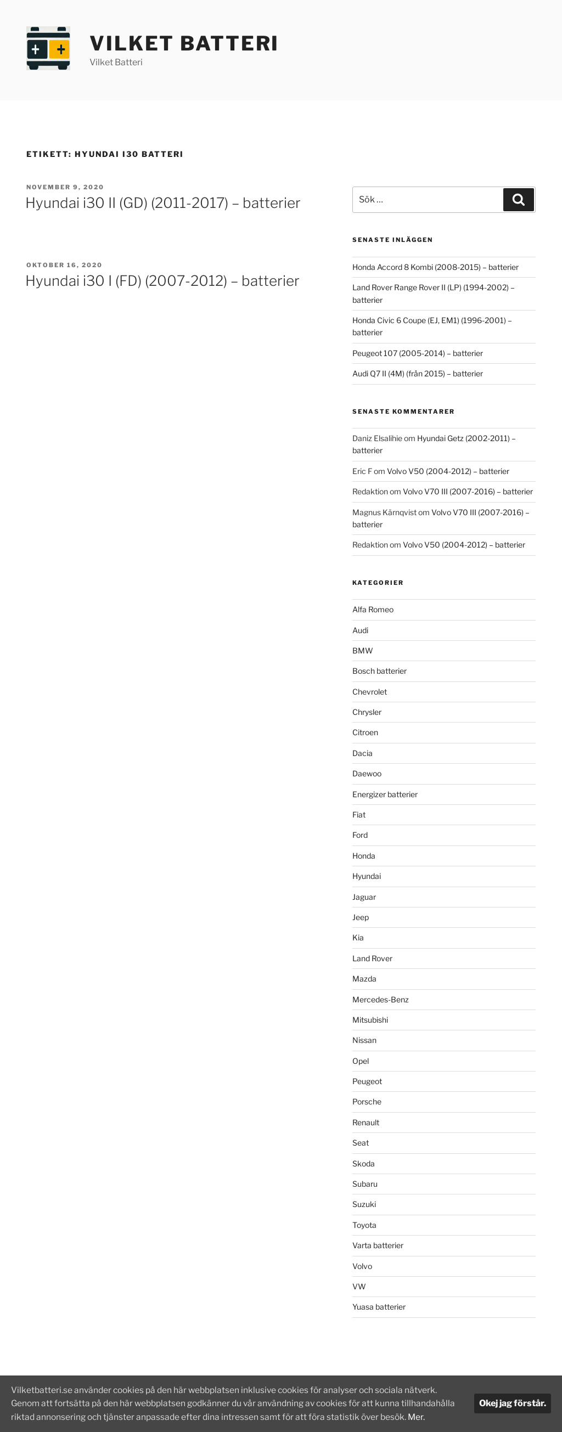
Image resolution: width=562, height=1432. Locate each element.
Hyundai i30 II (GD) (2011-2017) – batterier (163, 202)
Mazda (364, 978)
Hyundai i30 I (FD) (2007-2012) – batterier (162, 280)
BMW (362, 650)
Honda (363, 855)
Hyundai (366, 876)
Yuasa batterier (379, 1306)
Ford (360, 834)
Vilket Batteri (184, 43)
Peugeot (367, 1081)
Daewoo (366, 773)
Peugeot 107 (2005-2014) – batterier (417, 353)
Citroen (365, 732)
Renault (365, 1122)
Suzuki (364, 1204)
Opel (360, 1060)
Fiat (359, 814)
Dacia (362, 753)
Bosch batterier (379, 670)
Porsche (366, 1101)
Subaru (365, 1183)
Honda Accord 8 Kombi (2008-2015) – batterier (435, 267)
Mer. (48, 1417)
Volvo (362, 1266)
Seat (360, 1142)
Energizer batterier (385, 794)
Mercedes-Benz (380, 999)
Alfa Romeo (373, 609)
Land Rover (372, 958)
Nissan (364, 1040)
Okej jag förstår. (512, 1397)
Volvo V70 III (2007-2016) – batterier (468, 491)
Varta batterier (377, 1245)
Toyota (364, 1225)
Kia (358, 937)
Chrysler (366, 712)
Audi (360, 630)
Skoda (363, 1163)
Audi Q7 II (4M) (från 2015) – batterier (417, 373)
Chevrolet (369, 691)
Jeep (360, 917)
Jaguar (364, 896)
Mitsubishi (370, 1019)
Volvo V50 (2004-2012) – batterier (448, 471)
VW (359, 1286)
